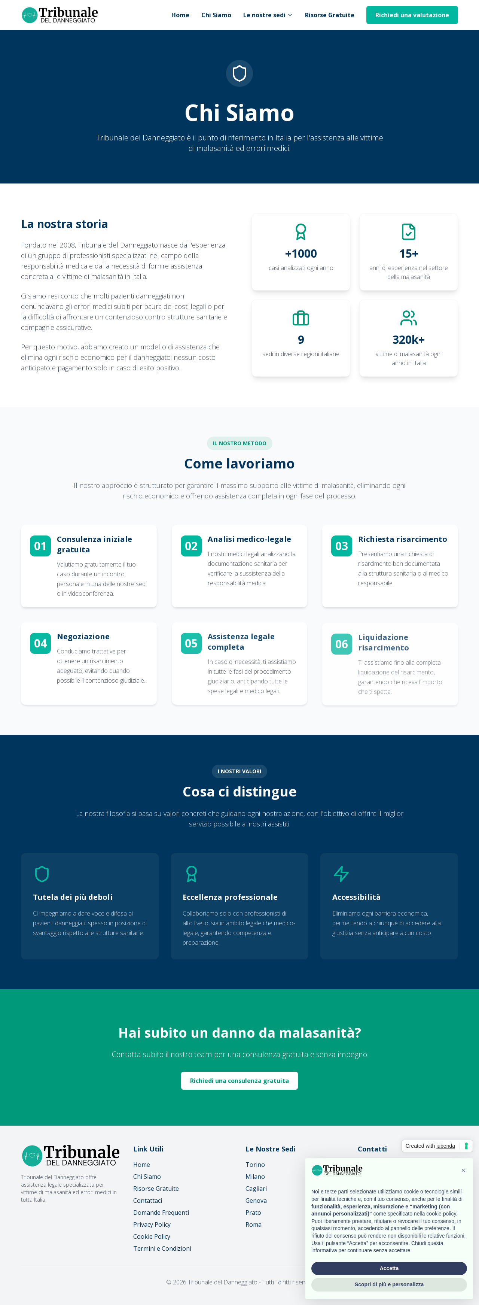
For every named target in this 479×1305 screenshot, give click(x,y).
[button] (463, 1170)
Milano (255, 1176)
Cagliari (256, 1188)
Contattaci (147, 1200)
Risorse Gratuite (329, 15)
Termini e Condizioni (162, 1248)
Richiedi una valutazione (412, 15)
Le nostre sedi (268, 15)
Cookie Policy (151, 1236)
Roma (253, 1224)
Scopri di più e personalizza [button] (389, 1284)
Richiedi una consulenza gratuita (239, 1081)
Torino (255, 1164)
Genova (256, 1200)
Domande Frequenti (161, 1212)
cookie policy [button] (441, 1214)
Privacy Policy (152, 1224)
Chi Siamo (216, 15)
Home (180, 15)
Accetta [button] (389, 1268)
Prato (253, 1212)
